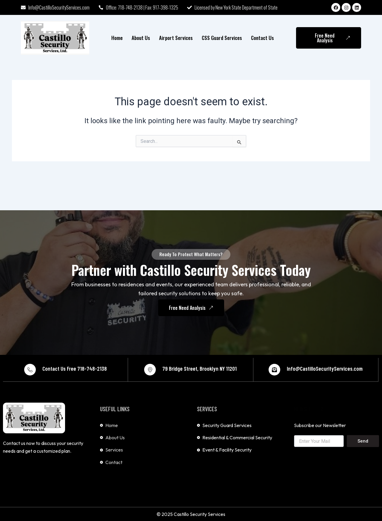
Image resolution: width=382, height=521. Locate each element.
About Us (141, 37)
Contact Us (262, 37)
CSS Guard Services (222, 37)
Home (117, 37)
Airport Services (176, 37)
